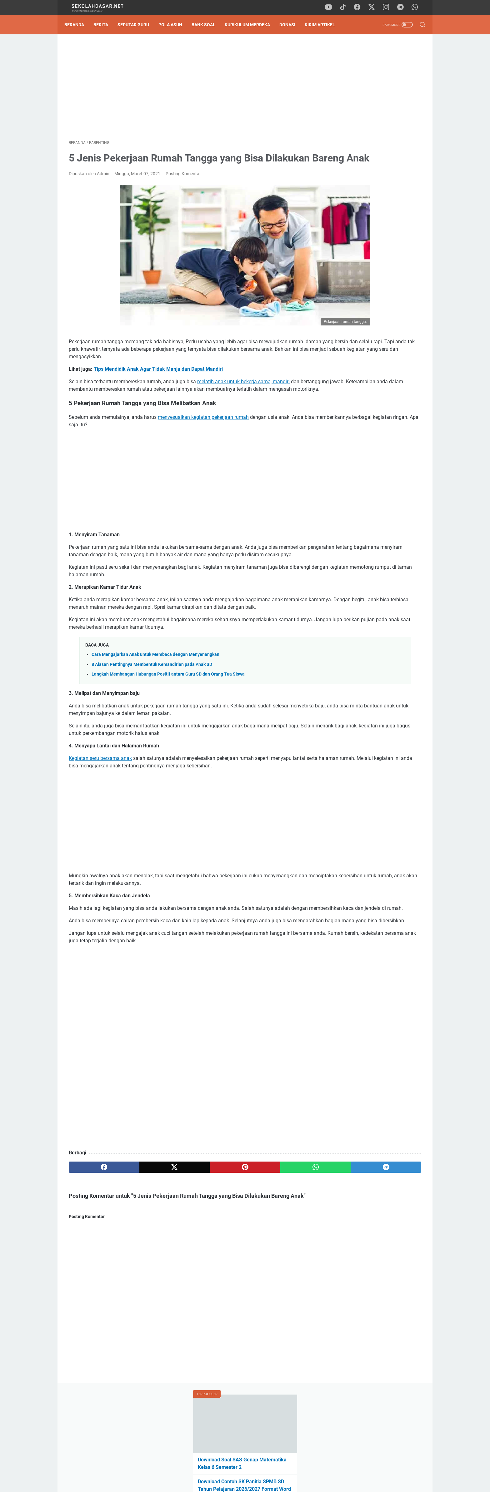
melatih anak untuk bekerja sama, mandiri (243, 401)
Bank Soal (208, 24)
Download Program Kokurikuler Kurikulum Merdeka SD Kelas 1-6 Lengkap (371, 441)
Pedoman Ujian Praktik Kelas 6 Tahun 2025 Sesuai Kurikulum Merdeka (367, 226)
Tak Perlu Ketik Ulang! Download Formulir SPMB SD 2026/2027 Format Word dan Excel (369, 197)
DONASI (292, 24)
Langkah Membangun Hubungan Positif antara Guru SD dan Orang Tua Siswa (168, 715)
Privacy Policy (245, 1469)
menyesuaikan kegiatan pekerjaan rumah (203, 444)
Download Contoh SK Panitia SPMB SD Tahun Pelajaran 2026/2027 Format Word (371, 138)
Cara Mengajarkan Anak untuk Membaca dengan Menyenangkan (155, 696)
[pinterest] (186, 1231)
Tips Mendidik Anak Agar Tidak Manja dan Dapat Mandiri (158, 388)
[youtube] (332, 7)
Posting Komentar (183, 193)
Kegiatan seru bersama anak (100, 800)
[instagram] (388, 7)
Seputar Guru (137, 24)
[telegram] (402, 7)
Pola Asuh (175, 24)
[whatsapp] (416, 7)
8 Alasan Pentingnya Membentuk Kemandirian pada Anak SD (152, 706)
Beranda (78, 24)
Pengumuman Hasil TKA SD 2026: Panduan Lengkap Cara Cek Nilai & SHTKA (371, 168)
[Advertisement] (187, 89)
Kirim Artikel (324, 24)
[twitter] (374, 7)
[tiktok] (346, 7)
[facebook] (360, 7)
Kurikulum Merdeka (251, 24)
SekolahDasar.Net (254, 1482)
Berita (105, 24)
